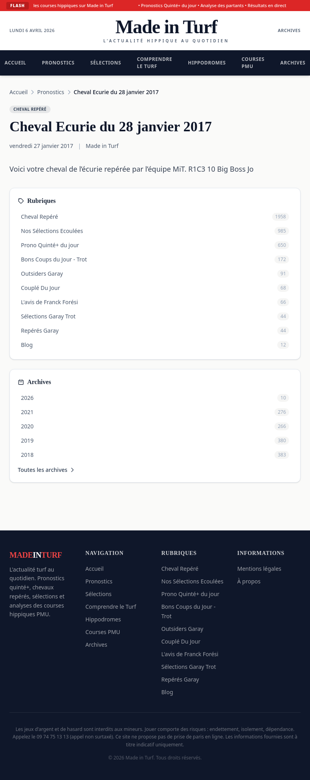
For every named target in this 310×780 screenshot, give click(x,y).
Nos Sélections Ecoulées (193, 581)
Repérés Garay (180, 679)
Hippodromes (207, 62)
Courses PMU (253, 63)
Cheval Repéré (180, 568)
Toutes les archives (46, 469)
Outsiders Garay (182, 628)
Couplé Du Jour (181, 641)
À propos (249, 581)
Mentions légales (259, 568)
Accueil (18, 92)
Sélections (105, 62)
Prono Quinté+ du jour (191, 594)
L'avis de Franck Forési (190, 654)
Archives (289, 30)
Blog (167, 692)
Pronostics (58, 62)
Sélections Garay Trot (189, 666)
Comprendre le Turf (154, 63)
